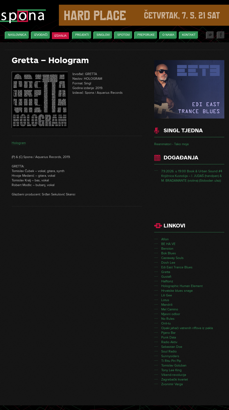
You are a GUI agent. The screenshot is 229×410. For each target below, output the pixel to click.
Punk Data (168, 337)
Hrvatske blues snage (177, 290)
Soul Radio (169, 351)
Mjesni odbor (170, 314)
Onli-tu (166, 323)
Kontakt (188, 35)
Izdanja (60, 35)
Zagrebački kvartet (174, 379)
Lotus (165, 300)
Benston (167, 248)
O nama (167, 35)
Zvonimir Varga (172, 384)
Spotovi (122, 35)
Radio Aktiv (169, 342)
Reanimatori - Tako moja (171, 144)
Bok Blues (168, 253)
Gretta (165, 272)
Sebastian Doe (171, 347)
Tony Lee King (171, 370)
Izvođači (39, 35)
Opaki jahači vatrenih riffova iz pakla (187, 328)
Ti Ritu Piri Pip (171, 361)
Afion (165, 239)
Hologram (19, 143)
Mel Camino (169, 309)
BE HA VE (168, 244)
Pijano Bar (168, 332)
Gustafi (166, 276)
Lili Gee (166, 295)
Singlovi (102, 35)
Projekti (81, 35)
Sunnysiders (170, 356)
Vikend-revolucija (173, 375)
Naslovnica (16, 35)
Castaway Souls (172, 258)
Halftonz (167, 281)
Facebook (220, 35)
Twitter (210, 35)
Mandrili (166, 304)
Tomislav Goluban (173, 365)
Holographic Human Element (182, 286)
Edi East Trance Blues (177, 267)
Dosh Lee (168, 262)
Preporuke (145, 35)
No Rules (168, 318)
